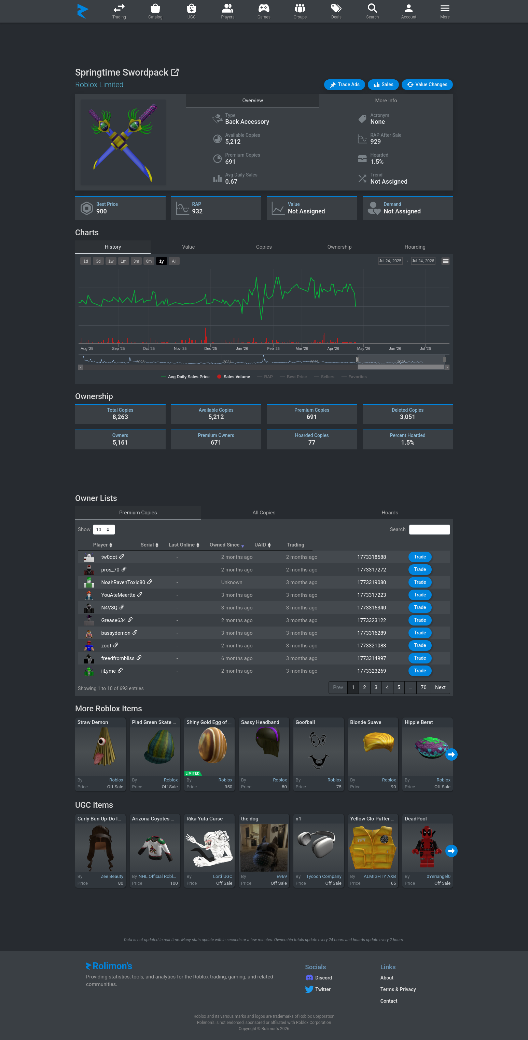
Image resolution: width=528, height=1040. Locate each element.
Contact (389, 1001)
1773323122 (373, 620)
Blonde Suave (365, 722)
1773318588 (373, 557)
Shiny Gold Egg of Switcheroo (220, 722)
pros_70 (108, 570)
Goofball (305, 722)
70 (424, 687)
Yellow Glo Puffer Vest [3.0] (381, 819)
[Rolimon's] (83, 11)
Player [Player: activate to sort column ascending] (109, 545)
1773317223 (373, 595)
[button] (344, 84)
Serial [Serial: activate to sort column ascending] (206, 545)
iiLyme (106, 671)
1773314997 (373, 658)
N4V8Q (107, 608)
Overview (252, 100)
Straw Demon (93, 722)
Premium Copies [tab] (138, 513)
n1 (299, 819)
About (386, 977)
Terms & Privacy (398, 989)
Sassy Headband (260, 722)
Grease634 (111, 620)
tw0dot (107, 557)
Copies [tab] (264, 247)
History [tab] (113, 247)
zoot (104, 646)
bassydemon (113, 633)
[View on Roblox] (174, 72)
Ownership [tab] (340, 247)
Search (420, 530)
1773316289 (373, 633)
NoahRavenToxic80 (121, 582)
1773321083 (373, 646)
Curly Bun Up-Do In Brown (107, 819)
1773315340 (373, 608)
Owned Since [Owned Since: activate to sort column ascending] (312, 545)
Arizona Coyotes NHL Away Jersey (171, 819)
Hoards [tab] (389, 513)
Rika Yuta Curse (204, 819)
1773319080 (373, 582)
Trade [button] (424, 557)
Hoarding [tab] (415, 247)
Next (440, 687)
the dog (250, 819)
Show (96, 530)
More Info (386, 100)
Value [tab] (188, 247)
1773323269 (373, 671)
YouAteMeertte (116, 595)
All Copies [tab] (264, 513)
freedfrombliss (116, 658)
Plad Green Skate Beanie (160, 722)
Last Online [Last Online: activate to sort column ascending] (252, 545)
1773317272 (373, 570)
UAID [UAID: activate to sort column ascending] (368, 545)
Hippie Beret (419, 722)
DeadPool (416, 819)
